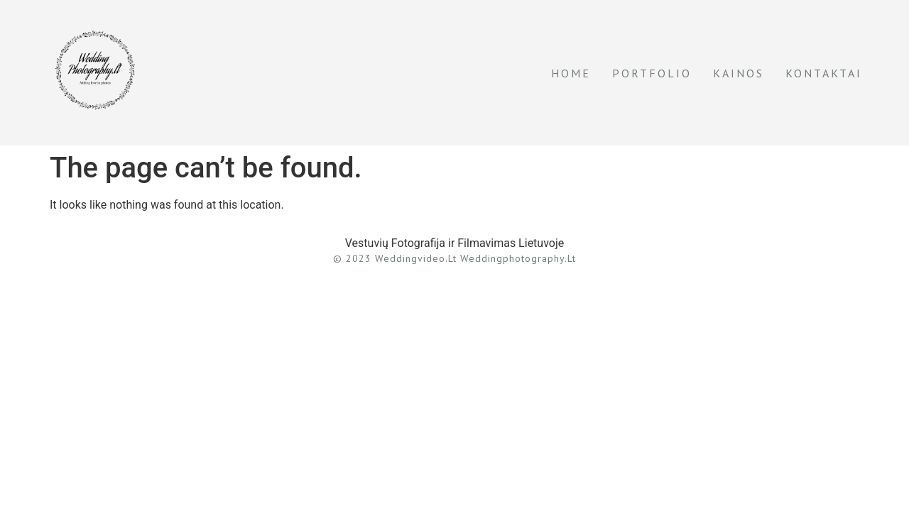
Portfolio (652, 73)
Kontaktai (823, 73)
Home (571, 73)
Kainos (738, 73)
